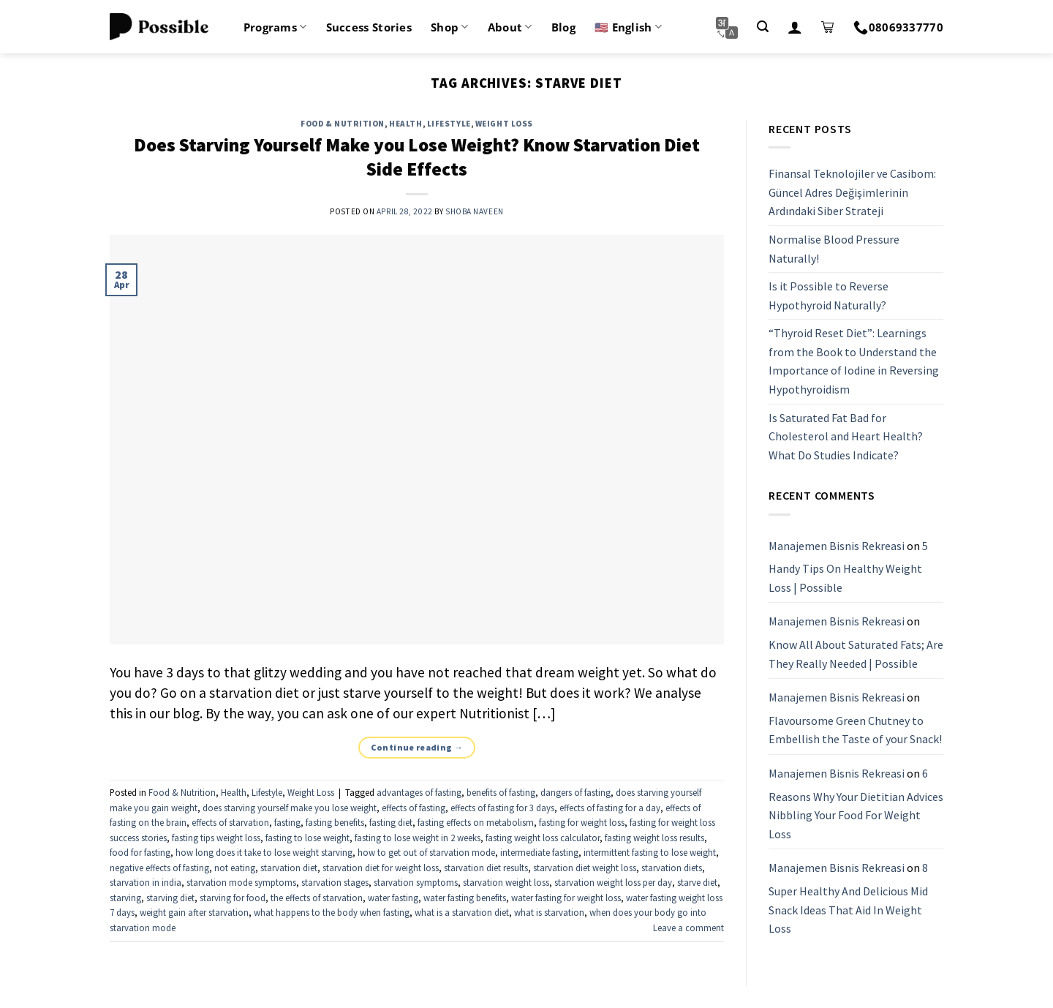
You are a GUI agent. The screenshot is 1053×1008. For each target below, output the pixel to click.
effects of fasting (413, 807)
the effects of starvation (317, 897)
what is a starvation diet (462, 912)
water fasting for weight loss (566, 897)
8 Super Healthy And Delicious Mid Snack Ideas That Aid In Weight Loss (848, 898)
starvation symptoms (416, 882)
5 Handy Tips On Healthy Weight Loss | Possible (848, 566)
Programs (275, 27)
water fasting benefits (464, 897)
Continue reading (417, 747)
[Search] (763, 26)
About (510, 27)
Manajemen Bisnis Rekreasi (837, 545)
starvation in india (145, 882)
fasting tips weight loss (216, 837)
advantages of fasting (419, 792)
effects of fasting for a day (609, 807)
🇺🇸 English (628, 27)
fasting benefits (335, 822)
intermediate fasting (539, 852)
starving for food (232, 897)
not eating (234, 867)
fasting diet (390, 822)
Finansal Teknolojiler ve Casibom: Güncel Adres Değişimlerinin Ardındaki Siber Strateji (852, 192)
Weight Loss (504, 124)
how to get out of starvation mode (426, 852)
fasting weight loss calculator (543, 837)
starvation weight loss (506, 882)
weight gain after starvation (194, 912)
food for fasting (140, 852)
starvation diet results (486, 867)
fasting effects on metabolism (476, 822)
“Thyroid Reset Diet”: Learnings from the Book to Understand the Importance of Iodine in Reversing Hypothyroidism (854, 361)
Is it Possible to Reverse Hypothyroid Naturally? (828, 295)
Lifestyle (449, 124)
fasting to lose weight (307, 837)
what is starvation (549, 912)
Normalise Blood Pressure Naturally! (834, 249)
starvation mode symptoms (241, 882)
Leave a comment (688, 927)
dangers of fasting (575, 792)
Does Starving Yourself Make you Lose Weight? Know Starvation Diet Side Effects (417, 157)
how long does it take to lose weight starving (264, 852)
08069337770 (898, 27)
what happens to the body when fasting (332, 912)
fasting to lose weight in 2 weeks (417, 837)
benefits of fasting (501, 792)
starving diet (170, 897)
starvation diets (671, 867)
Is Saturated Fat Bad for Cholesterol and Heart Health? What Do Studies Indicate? (846, 436)
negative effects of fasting (159, 867)
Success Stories (369, 27)
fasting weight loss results (654, 837)
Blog (563, 27)
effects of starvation (230, 822)
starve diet (697, 882)
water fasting (393, 897)
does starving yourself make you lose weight (290, 807)
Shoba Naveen (474, 211)
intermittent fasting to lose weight (650, 852)
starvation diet (288, 867)
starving (125, 897)
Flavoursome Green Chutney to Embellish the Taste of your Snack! (855, 730)
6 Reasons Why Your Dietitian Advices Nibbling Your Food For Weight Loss (856, 803)
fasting (287, 822)
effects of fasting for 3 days (502, 807)
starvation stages (335, 882)
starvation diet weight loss (584, 867)
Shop (450, 27)
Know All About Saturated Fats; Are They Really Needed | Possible (856, 654)
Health (405, 124)
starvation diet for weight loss (380, 867)
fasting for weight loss (581, 822)
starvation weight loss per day (613, 882)
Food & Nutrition (343, 124)
